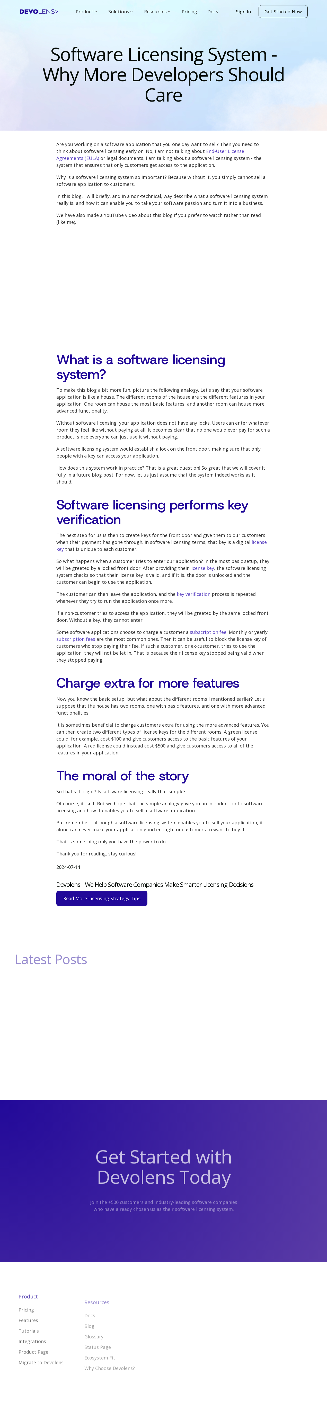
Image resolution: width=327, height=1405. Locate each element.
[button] (87, 11)
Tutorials (29, 1346)
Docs (212, 11)
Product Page (33, 1367)
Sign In (243, 11)
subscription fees (75, 639)
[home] (39, 11)
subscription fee (208, 632)
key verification (193, 594)
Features (28, 1335)
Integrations (32, 1356)
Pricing (189, 11)
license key (202, 568)
